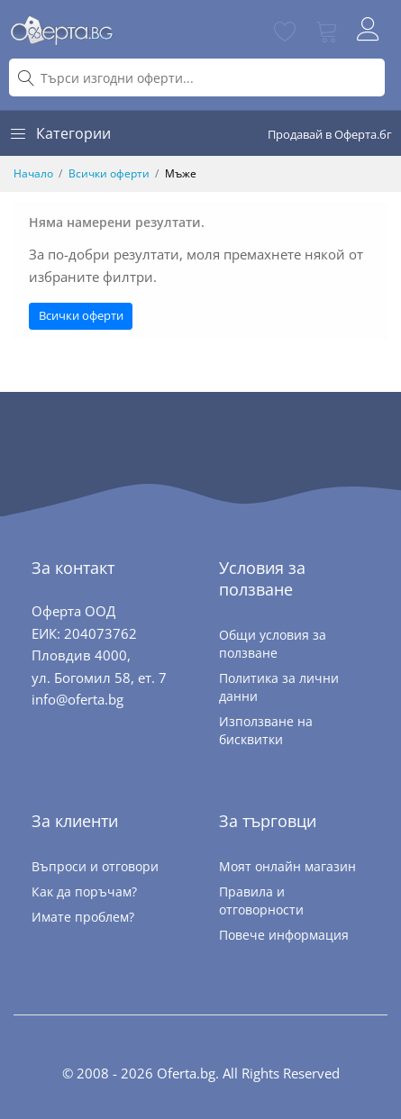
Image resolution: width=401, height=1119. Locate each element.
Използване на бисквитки (266, 730)
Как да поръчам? (84, 891)
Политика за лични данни (279, 687)
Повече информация (284, 934)
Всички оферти (109, 173)
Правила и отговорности (261, 900)
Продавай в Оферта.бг (330, 134)
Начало (33, 173)
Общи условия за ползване (272, 643)
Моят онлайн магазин (287, 866)
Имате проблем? (83, 916)
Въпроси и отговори (95, 866)
